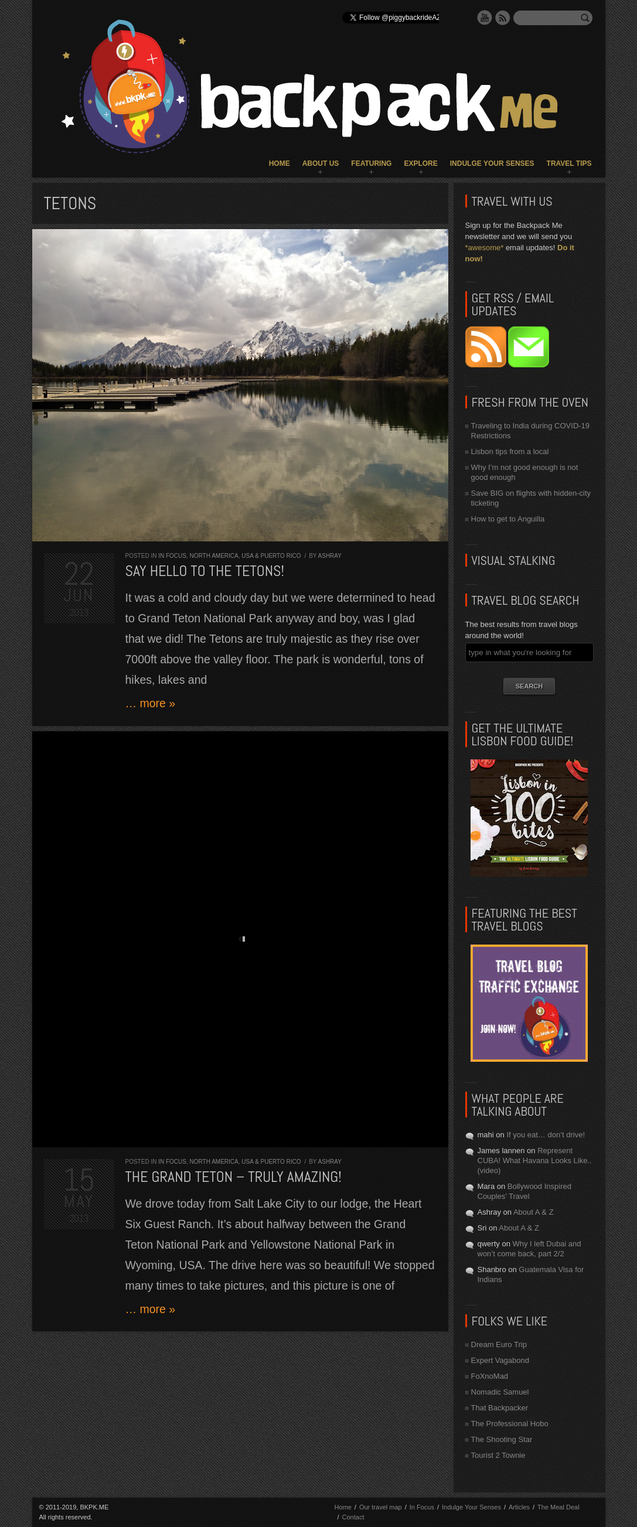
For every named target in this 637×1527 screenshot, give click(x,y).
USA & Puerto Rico (271, 556)
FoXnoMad (490, 1376)
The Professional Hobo (510, 1423)
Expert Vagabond (500, 1360)
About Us (320, 163)
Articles (519, 1507)
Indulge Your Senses (492, 163)
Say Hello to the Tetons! (205, 571)
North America (214, 556)
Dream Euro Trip (499, 1344)
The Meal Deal (558, 1507)
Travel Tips (569, 163)
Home (279, 163)
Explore (420, 163)
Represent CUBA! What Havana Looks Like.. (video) (535, 1160)
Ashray (330, 556)
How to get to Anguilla (508, 518)
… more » (150, 703)
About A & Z (533, 1212)
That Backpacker (500, 1407)
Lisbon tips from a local (510, 451)
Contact (353, 1517)
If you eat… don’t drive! (545, 1134)
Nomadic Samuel (500, 1392)
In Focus (172, 556)
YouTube (484, 17)
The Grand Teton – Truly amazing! (233, 1177)
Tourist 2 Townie (498, 1455)
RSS (502, 17)
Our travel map (380, 1507)
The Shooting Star (502, 1439)
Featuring (371, 163)
